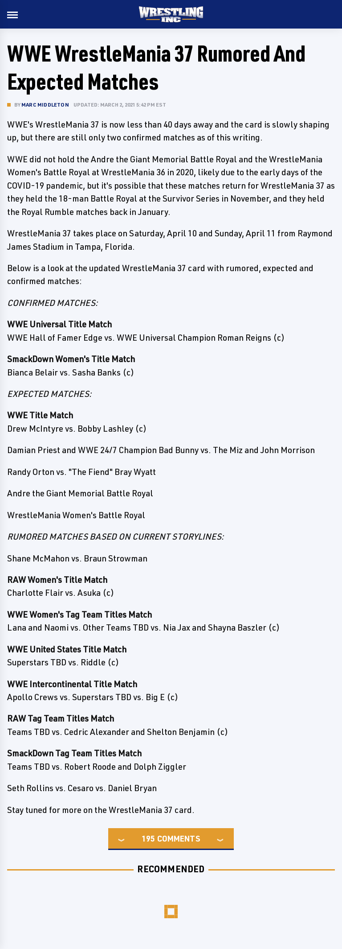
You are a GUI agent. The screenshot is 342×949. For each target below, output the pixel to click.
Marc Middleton (45, 104)
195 (148, 838)
